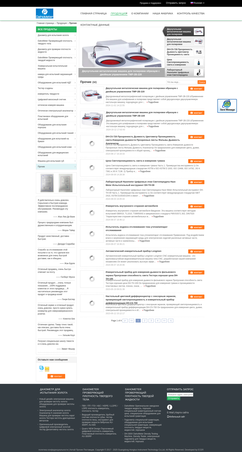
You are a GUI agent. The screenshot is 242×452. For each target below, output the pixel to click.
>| (171, 320)
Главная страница (93, 13)
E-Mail (170, 412)
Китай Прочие (76, 450)
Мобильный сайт (176, 417)
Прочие (41, 166)
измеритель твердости (48, 94)
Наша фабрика (163, 13)
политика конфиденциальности (53, 450)
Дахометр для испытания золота (53, 35)
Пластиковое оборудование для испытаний (53, 117)
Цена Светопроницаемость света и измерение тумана (178, 62)
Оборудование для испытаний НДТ (54, 82)
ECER (201, 450)
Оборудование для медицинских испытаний (53, 154)
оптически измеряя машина (51, 105)
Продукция (119, 13)
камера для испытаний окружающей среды (55, 75)
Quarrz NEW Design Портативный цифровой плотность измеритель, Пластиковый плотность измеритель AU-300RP (99, 432)
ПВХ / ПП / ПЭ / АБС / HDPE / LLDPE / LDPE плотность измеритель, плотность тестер (100, 408)
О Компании (140, 13)
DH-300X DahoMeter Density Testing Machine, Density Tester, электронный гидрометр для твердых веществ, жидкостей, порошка (141, 438)
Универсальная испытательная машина (52, 67)
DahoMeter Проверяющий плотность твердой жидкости (55, 59)
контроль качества (191, 13)
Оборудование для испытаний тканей (56, 133)
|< (125, 320)
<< (131, 320)
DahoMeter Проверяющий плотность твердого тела (55, 42)
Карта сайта (182, 412)
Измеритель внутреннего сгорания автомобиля (132, 206)
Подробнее (153, 102)
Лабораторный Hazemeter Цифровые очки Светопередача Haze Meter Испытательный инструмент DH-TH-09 (178, 72)
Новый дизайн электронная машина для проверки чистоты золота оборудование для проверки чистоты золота (56, 403)
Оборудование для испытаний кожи (55, 147)
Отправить (173, 398)
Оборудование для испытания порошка (52, 126)
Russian (200, 2)
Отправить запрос (176, 3)
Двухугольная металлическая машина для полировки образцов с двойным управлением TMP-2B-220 (179, 31)
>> (164, 320)
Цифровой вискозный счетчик (52, 99)
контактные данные (95, 25)
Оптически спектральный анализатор (55, 111)
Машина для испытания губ (51, 161)
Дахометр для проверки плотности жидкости (54, 50)
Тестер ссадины (45, 88)
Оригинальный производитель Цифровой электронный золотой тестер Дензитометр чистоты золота (56, 427)
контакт (198, 88)
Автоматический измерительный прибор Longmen (133, 251)
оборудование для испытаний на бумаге (53, 140)
